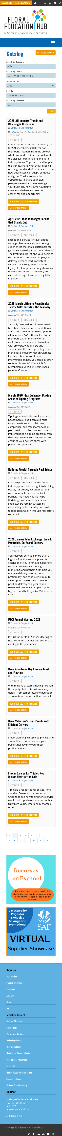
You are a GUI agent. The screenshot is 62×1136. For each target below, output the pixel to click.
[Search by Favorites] (31, 104)
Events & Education (14, 983)
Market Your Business (15, 1034)
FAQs (8, 1008)
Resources (10, 989)
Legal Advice (11, 1066)
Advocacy (10, 995)
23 (34, 840)
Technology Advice (13, 1040)
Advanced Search (45, 52)
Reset (51, 111)
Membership (11, 976)
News (8, 1002)
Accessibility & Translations (16, 2)
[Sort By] (31, 95)
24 (41, 840)
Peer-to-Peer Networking (16, 1059)
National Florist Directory (16, 1085)
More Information (18, 207)
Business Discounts (14, 1021)
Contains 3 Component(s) (22, 780)
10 (21, 840)
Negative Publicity (13, 1047)
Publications (11, 1027)
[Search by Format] (31, 75)
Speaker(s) (29, 235)
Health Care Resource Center (18, 1053)
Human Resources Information (19, 1072)
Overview (14, 139)
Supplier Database (13, 1079)
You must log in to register (23, 201)
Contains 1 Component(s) (22, 127)
